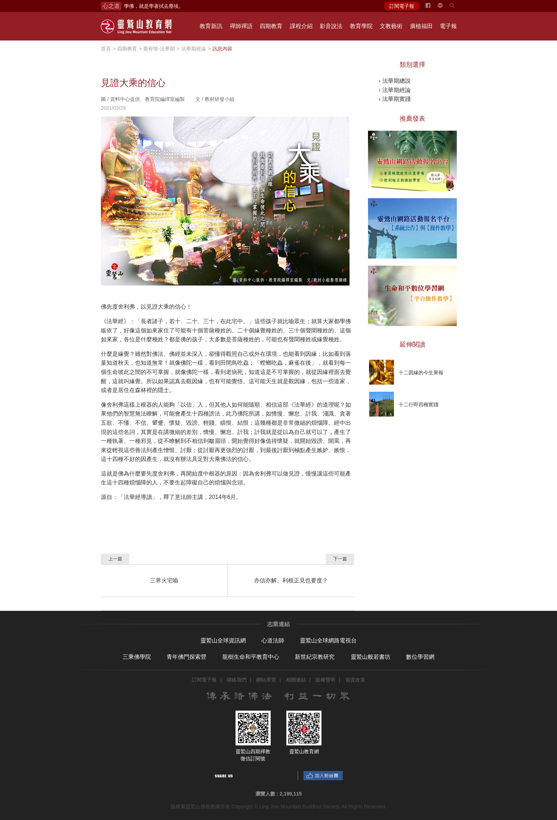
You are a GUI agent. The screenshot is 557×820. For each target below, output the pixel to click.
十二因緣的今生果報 (421, 372)
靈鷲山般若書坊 (370, 657)
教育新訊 (211, 26)
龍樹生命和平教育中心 (250, 657)
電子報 (448, 26)
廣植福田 (421, 26)
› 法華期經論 (395, 90)
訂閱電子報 (401, 6)
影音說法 (331, 26)
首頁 (106, 48)
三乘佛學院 (137, 657)
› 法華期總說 (395, 81)
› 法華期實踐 (395, 99)
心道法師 (272, 640)
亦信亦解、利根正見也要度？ (291, 580)
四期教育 (271, 26)
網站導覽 (266, 680)
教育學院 (361, 26)
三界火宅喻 (164, 580)
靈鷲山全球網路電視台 (328, 640)
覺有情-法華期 (159, 48)
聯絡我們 (237, 680)
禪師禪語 (241, 26)
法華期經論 (193, 48)
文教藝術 (391, 26)
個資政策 (355, 680)
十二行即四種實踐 (418, 404)
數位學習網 (420, 657)
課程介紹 (301, 26)
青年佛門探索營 (186, 657)
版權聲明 (325, 680)
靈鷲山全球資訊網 (223, 640)
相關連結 (296, 680)
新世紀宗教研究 (315, 657)
